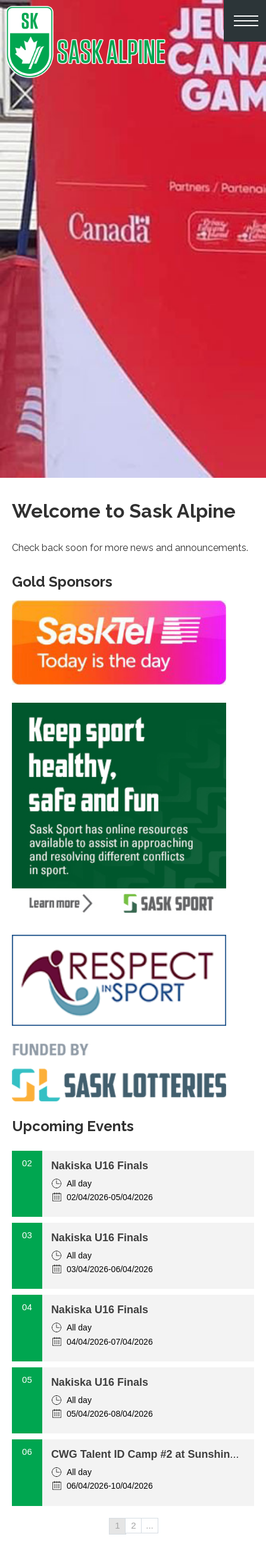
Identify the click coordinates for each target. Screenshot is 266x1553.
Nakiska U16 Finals (99, 1166)
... (150, 1525)
